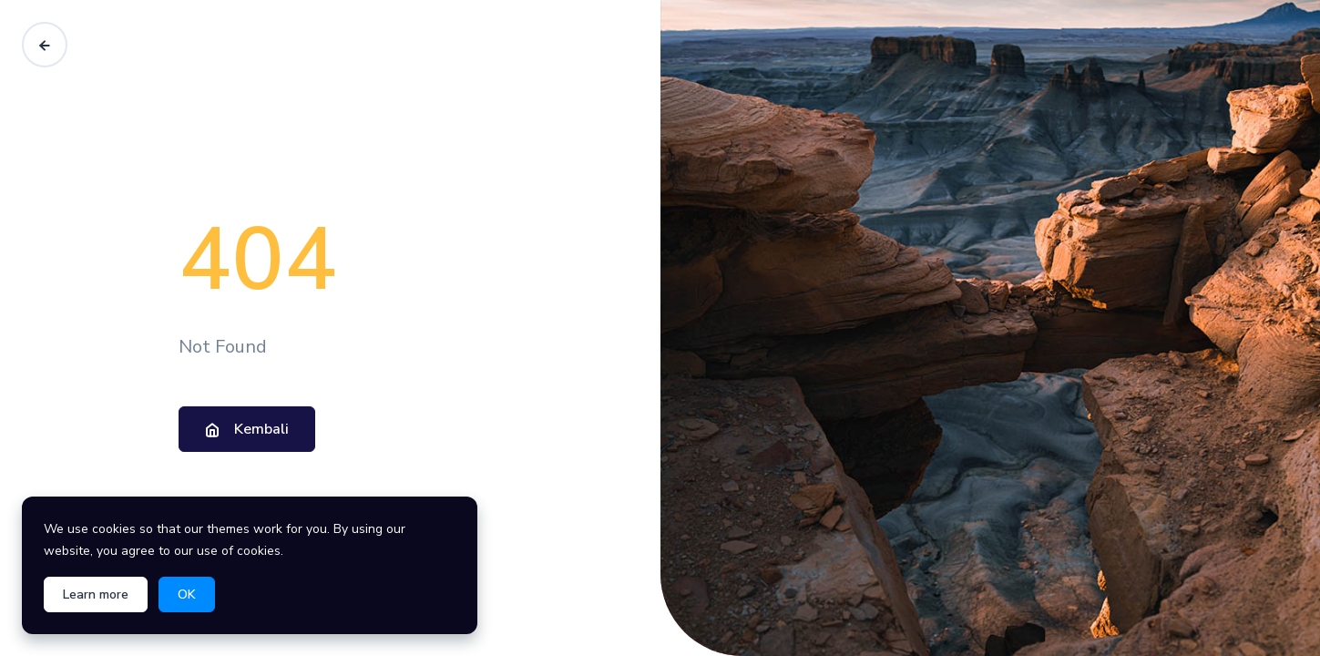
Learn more (95, 594)
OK (187, 594)
